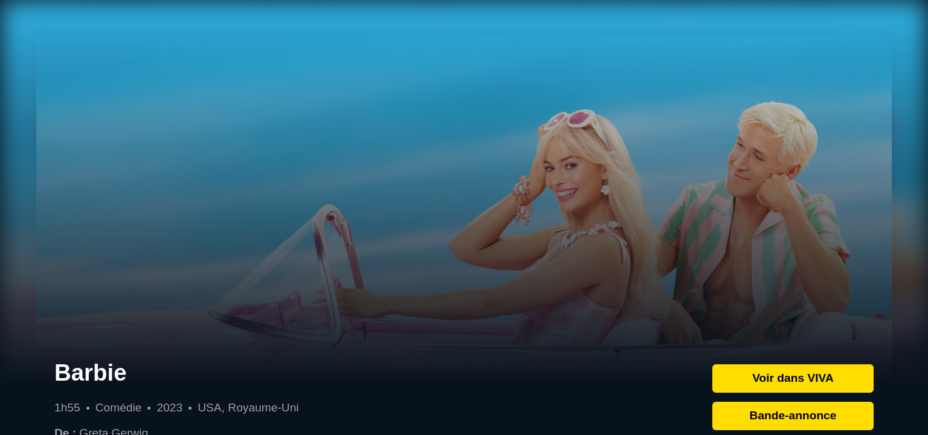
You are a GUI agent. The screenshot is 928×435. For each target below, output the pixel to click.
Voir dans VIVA (793, 378)
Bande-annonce (793, 415)
